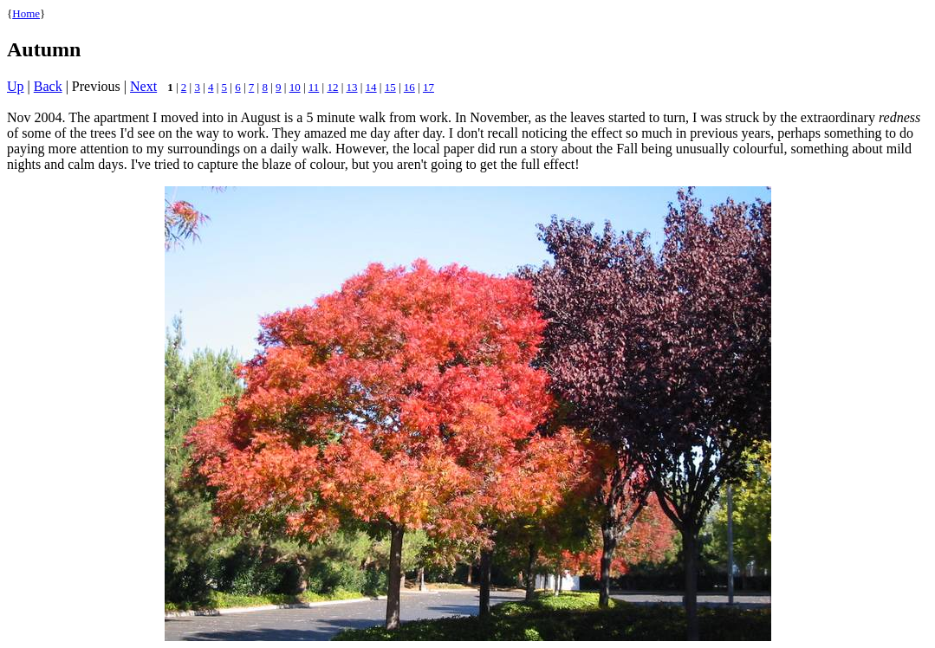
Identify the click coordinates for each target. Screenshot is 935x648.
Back (48, 86)
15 (390, 87)
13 (352, 87)
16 (409, 87)
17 (428, 87)
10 (295, 87)
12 (332, 87)
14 (371, 87)
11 (314, 87)
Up (15, 86)
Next (143, 86)
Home (26, 13)
